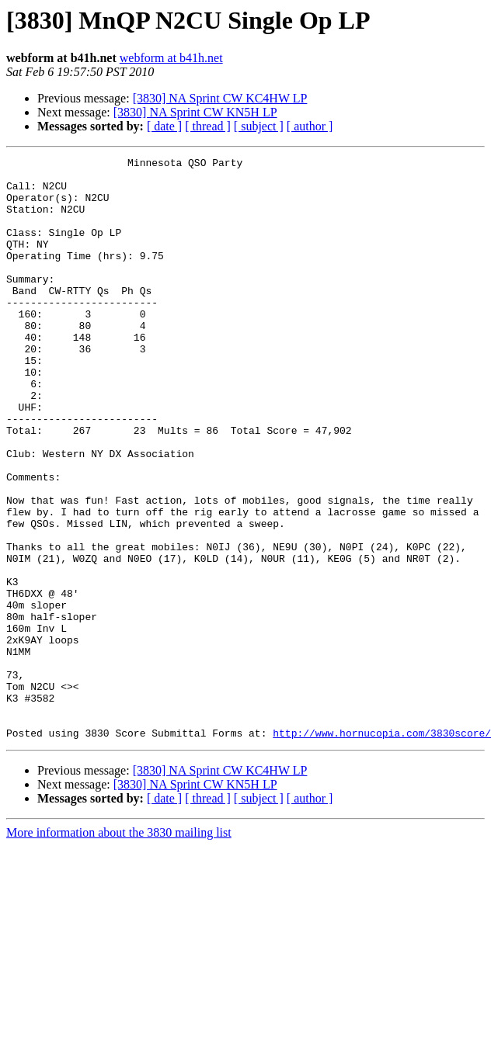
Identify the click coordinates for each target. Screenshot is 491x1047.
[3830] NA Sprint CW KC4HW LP (220, 98)
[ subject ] (259, 126)
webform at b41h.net (171, 57)
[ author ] (310, 126)
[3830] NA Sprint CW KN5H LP (195, 112)
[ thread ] (208, 126)
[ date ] (164, 126)
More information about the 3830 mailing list (119, 948)
